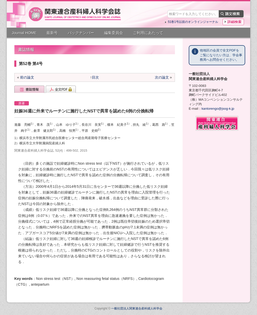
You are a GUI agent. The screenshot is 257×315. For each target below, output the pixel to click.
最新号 (52, 33)
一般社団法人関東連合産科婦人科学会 (136, 308)
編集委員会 (113, 33)
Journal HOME (24, 33)
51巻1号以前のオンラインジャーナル (193, 22)
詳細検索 (234, 22)
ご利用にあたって (148, 33)
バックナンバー (81, 33)
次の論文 (162, 77)
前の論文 (27, 77)
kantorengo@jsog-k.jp (218, 108)
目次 (95, 77)
